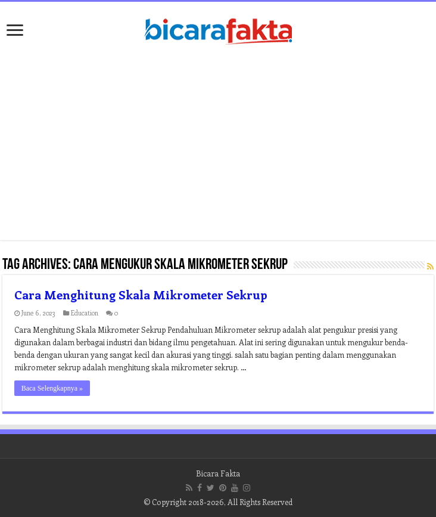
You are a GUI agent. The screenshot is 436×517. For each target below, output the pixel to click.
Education (84, 312)
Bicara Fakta (218, 473)
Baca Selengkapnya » (52, 388)
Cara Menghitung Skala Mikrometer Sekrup (140, 294)
